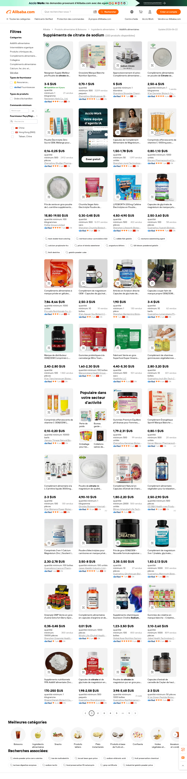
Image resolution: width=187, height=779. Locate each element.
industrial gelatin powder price (138, 765)
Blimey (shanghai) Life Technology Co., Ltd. (127, 509)
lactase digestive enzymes (23, 765)
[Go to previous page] (85, 713)
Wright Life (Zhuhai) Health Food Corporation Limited (93, 635)
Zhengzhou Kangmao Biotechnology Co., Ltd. (127, 443)
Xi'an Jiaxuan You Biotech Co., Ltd (93, 314)
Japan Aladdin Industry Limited (93, 568)
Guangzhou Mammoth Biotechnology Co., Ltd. (162, 573)
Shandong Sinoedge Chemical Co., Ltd (127, 93)
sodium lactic (49, 765)
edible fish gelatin (122, 238)
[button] (95, 12)
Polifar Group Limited (54, 225)
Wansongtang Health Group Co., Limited (93, 373)
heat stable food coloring (57, 238)
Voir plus (14, 72)
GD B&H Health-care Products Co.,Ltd (162, 506)
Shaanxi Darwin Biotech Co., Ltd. (58, 700)
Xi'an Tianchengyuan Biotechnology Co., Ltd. (58, 378)
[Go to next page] (135, 713)
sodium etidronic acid (114, 758)
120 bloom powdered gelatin (144, 245)
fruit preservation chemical (145, 758)
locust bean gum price (86, 758)
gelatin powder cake (76, 252)
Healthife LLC (119, 378)
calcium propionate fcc (57, 245)
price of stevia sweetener (87, 245)
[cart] (141, 12)
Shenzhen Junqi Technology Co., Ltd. (127, 163)
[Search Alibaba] (68, 12)
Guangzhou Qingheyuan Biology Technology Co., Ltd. (127, 573)
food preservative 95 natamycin (78, 765)
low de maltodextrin (58, 758)
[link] (183, 749)
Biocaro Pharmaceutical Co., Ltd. (162, 160)
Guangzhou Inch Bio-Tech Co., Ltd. (162, 378)
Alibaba (46, 29)
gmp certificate (108, 765)
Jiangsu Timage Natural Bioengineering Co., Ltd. (58, 440)
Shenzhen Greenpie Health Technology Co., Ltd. (58, 638)
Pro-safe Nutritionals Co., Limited (58, 311)
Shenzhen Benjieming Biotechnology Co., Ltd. (127, 314)
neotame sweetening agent (151, 238)
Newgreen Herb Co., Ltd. (56, 98)
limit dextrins (52, 252)
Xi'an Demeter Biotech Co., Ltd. (162, 93)
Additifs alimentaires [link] (129, 29)
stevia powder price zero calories (26, 758)
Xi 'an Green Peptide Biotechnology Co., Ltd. (162, 697)
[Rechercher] (108, 11)
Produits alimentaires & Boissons (70, 29)
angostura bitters (115, 245)
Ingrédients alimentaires (103, 29)
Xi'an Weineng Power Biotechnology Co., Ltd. (58, 509)
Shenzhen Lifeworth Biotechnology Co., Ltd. (127, 227)
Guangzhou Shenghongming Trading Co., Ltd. (93, 700)
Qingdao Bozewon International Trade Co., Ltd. (93, 506)
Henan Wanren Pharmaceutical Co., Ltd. (162, 443)
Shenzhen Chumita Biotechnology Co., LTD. (93, 227)
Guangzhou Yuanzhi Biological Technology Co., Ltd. (162, 227)
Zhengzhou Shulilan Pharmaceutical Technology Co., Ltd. (58, 163)
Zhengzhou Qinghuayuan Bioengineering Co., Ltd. (93, 96)
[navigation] (23, 371)
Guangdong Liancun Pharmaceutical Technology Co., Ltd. (58, 568)
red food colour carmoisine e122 (91, 238)
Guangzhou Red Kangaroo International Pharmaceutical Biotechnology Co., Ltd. (127, 700)
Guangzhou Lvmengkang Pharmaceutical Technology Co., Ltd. (162, 314)
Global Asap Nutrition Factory (127, 638)
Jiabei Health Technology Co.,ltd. (162, 638)
